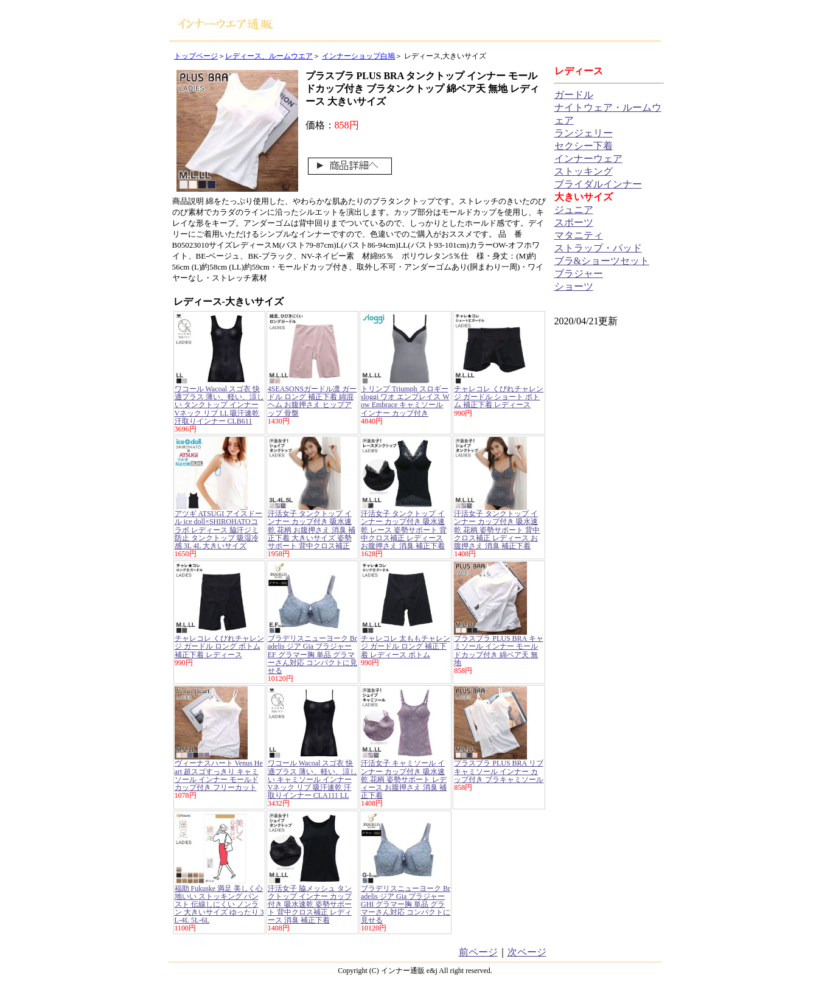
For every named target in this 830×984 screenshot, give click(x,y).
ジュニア (573, 209)
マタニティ (578, 235)
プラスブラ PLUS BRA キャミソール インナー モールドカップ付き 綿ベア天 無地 (498, 650)
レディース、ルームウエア (269, 56)
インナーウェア (588, 158)
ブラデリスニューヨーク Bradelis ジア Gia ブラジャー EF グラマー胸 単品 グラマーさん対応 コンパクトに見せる (312, 654)
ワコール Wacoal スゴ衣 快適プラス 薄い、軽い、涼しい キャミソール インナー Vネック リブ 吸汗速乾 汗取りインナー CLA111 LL (312, 779)
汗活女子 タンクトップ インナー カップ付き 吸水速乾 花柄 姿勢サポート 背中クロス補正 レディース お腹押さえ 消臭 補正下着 (497, 529)
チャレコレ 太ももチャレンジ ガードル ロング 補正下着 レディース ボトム (405, 646)
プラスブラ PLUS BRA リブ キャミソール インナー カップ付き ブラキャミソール (498, 771)
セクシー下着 (583, 146)
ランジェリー (583, 133)
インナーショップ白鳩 (358, 56)
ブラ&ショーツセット (601, 261)
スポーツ (573, 222)
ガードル (573, 94)
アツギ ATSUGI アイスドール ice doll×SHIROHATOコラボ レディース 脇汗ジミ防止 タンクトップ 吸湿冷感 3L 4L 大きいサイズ (219, 529)
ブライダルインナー (598, 184)
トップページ (196, 56)
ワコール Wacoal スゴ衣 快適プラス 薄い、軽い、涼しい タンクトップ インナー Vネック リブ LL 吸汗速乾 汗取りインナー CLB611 (219, 405)
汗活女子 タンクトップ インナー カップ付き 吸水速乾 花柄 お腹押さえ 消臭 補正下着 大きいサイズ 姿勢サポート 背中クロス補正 (311, 529)
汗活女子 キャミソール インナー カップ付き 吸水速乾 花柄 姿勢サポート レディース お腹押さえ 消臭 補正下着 (404, 779)
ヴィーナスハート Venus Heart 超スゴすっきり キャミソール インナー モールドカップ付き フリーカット (219, 775)
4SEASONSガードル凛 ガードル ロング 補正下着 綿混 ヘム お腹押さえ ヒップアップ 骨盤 (312, 401)
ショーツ (573, 286)
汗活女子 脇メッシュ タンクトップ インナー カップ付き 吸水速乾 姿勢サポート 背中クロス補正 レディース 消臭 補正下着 (310, 904)
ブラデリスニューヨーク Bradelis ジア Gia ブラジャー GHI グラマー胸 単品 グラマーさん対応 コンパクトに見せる (405, 904)
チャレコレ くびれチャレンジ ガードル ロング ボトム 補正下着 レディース (219, 646)
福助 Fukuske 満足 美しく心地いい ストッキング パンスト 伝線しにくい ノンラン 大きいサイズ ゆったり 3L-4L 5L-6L (219, 904)
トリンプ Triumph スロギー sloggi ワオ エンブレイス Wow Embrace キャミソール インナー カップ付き (405, 401)
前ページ (478, 952)
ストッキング (583, 171)
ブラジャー (578, 273)
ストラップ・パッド (598, 248)
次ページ (526, 952)
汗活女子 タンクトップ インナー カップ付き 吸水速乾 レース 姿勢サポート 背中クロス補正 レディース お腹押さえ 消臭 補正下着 (404, 529)
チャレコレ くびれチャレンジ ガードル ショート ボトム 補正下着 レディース (498, 397)
